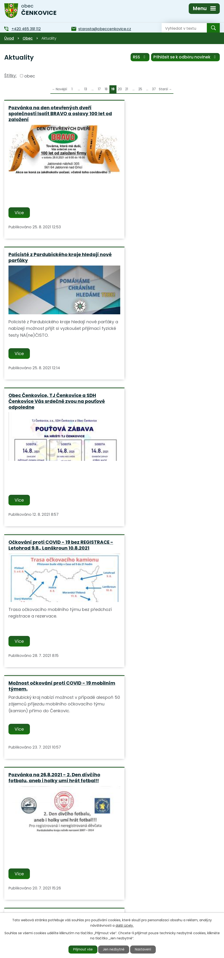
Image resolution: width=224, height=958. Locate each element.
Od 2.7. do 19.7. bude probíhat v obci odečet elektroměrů (50, 546)
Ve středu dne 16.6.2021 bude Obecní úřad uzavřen (51, 693)
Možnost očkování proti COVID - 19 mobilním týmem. (49, 405)
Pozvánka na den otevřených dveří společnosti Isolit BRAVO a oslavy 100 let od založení (56, 113)
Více (19, 213)
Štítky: (10, 75)
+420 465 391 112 (83, 907)
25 (140, 89)
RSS (139, 57)
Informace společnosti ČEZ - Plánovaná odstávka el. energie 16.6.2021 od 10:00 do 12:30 (165, 696)
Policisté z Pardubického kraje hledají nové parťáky (163, 110)
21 (126, 89)
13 (85, 89)
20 (120, 89)
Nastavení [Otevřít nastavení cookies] (144, 949)
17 (99, 89)
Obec (28, 38)
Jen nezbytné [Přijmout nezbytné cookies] (114, 949)
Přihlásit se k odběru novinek (185, 57)
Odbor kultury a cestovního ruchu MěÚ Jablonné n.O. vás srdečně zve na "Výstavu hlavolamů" (164, 549)
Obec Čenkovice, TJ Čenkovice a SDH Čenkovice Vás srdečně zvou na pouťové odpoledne (56, 261)
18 (106, 89)
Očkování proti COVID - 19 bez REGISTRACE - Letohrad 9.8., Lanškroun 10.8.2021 (164, 261)
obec (29, 76)
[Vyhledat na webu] (180, 28)
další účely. (125, 925)
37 (154, 89)
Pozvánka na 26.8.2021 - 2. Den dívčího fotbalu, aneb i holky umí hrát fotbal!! (164, 405)
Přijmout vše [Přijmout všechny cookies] (82, 949)
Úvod (9, 38)
